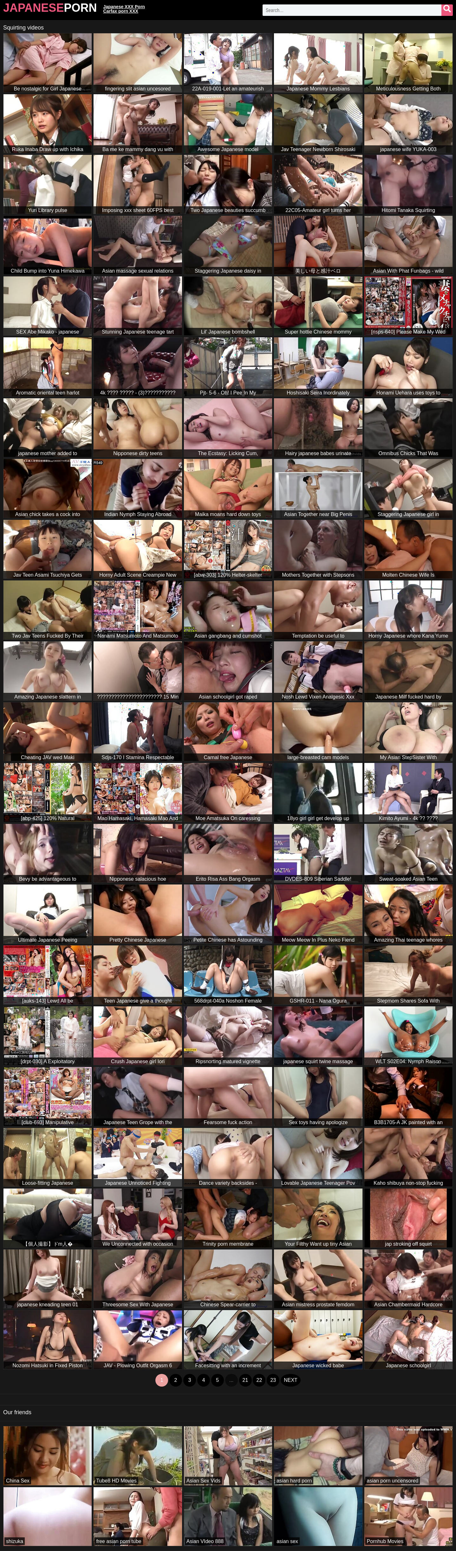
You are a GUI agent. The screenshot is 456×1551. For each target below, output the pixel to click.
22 (259, 1380)
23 (273, 1380)
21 (245, 1380)
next (290, 1380)
